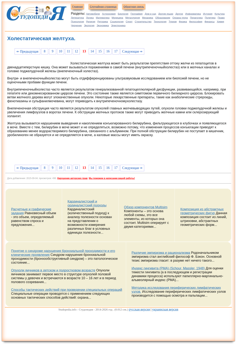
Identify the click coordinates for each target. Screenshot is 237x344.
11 (68, 51)
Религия (90, 21)
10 (60, 51)
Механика (147, 17)
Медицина (117, 17)
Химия (220, 21)
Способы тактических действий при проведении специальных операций (66, 290)
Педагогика (196, 17)
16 (108, 51)
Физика (183, 21)
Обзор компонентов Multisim (146, 207)
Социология (116, 21)
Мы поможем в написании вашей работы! (112, 178)
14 (92, 51)
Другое (179, 13)
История (207, 13)
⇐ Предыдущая (27, 51)
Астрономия (109, 13)
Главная (77, 6)
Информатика (193, 13)
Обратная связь (133, 6)
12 (76, 51)
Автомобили (93, 13)
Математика (102, 17)
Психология (77, 21)
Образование (162, 17)
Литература (77, 17)
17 (116, 51)
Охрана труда (180, 17)
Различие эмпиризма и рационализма (161, 253)
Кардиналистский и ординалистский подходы (87, 203)
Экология (89, 25)
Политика (210, 17)
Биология (123, 13)
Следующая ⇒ (132, 51)
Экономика (103, 25)
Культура (220, 13)
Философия (195, 21)
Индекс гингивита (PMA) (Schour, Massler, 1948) (168, 268)
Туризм (173, 21)
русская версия (139, 309)
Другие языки (165, 13)
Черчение (76, 25)
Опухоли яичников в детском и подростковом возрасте (53, 270)
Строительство (143, 21)
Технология (160, 21)
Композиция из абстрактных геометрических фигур (202, 211)
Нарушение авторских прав (72, 178)
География (137, 13)
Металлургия (132, 17)
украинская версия (165, 309)
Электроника (118, 25)
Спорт (129, 21)
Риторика (102, 21)
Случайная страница (103, 6)
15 (100, 51)
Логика (90, 17)
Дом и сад (150, 13)
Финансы (209, 21)
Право (221, 17)
